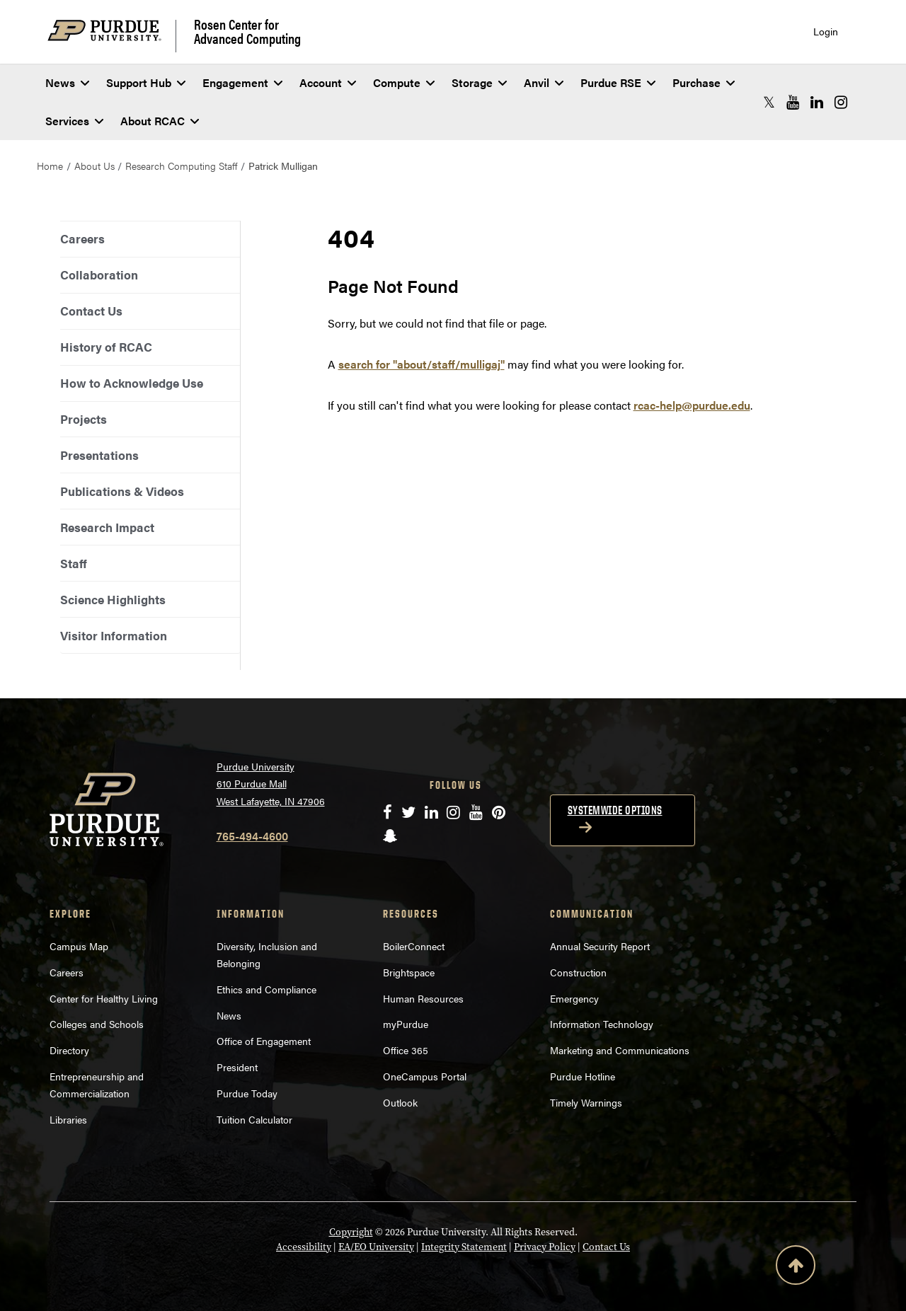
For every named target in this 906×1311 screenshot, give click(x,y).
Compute (404, 82)
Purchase (703, 82)
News (67, 82)
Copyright (351, 1232)
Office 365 (405, 1050)
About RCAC (159, 120)
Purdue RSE (617, 82)
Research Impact (107, 527)
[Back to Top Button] (795, 1267)
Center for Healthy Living (104, 998)
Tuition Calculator (254, 1119)
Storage (479, 82)
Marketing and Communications (619, 1050)
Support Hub (145, 82)
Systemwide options (615, 810)
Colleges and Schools (97, 1024)
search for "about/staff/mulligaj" (421, 364)
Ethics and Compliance (266, 989)
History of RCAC (106, 346)
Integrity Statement (464, 1247)
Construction (578, 972)
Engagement (242, 82)
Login (825, 31)
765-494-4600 (252, 836)
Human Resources (423, 998)
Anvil (543, 82)
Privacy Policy (544, 1247)
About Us (94, 165)
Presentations (99, 454)
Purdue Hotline (582, 1076)
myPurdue (405, 1024)
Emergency (574, 998)
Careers (82, 238)
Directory (69, 1050)
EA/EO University (376, 1247)
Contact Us (91, 310)
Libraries (68, 1119)
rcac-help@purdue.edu (691, 405)
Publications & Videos (122, 491)
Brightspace (409, 972)
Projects (83, 418)
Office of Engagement (264, 1041)
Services (74, 120)
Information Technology (601, 1024)
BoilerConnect (414, 946)
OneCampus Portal (424, 1076)
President (237, 1067)
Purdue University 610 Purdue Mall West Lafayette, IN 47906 (271, 783)
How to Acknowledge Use (131, 382)
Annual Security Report (600, 946)
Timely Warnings (586, 1102)
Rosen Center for (247, 31)
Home (50, 165)
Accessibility (303, 1247)
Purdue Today (247, 1093)
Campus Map (79, 946)
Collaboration (99, 274)
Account (327, 82)
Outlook (400, 1102)
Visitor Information (113, 635)
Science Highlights (113, 599)
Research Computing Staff (181, 165)
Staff (73, 563)
